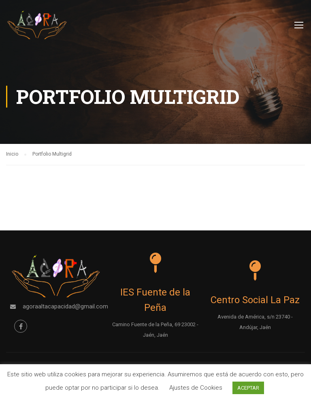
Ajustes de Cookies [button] (195, 387)
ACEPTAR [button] (248, 388)
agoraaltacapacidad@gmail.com (65, 306)
